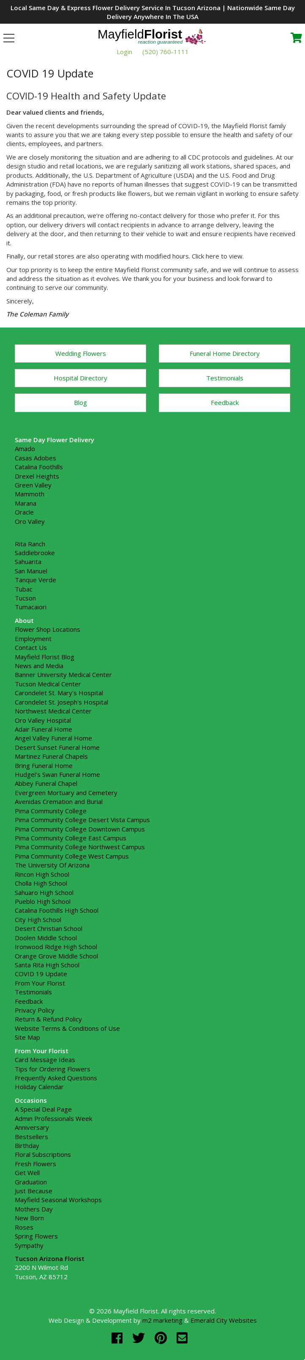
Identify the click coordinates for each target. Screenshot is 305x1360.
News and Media (39, 665)
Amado (25, 448)
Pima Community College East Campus (70, 838)
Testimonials (224, 378)
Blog (80, 402)
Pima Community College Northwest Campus (80, 846)
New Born (29, 1218)
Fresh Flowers (35, 1163)
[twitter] (140, 1337)
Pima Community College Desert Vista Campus (82, 819)
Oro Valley (30, 521)
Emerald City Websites (224, 1320)
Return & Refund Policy (48, 1019)
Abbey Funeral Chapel (46, 783)
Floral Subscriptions (43, 1154)
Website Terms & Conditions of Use (67, 1028)
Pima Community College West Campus (72, 856)
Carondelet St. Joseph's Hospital (61, 702)
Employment (33, 638)
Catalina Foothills (39, 467)
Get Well (27, 1172)
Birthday (27, 1145)
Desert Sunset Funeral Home (57, 747)
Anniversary (32, 1127)
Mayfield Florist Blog (44, 656)
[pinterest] (162, 1337)
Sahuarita (28, 561)
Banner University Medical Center (63, 674)
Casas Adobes (35, 458)
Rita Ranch (30, 544)
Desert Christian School (48, 928)
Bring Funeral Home (44, 765)
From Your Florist (40, 983)
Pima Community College (51, 811)
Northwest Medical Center (53, 711)
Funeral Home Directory (225, 353)
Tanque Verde (35, 579)
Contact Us (31, 647)
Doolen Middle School (46, 937)
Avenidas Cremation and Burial (59, 801)
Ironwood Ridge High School (56, 946)
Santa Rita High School (47, 965)
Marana (25, 503)
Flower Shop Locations (47, 629)
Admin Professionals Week (53, 1118)
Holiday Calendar (39, 1086)
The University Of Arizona (52, 865)
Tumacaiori (30, 607)
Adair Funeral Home (43, 729)
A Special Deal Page (43, 1109)
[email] (182, 1337)
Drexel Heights (37, 476)
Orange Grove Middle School (56, 956)
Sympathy (29, 1245)
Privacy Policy (34, 1010)
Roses (24, 1227)
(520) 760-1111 (165, 51)
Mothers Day (34, 1209)
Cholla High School (41, 883)
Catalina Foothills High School (56, 910)
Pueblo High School (43, 901)
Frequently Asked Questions (56, 1078)
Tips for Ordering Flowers (52, 1069)
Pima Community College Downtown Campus (80, 829)
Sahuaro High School (44, 892)
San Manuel (31, 571)
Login (124, 51)
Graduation (31, 1182)
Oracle (24, 512)
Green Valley (33, 485)
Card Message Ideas (45, 1059)
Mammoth (29, 494)
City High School (38, 919)
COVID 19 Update (41, 973)
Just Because (33, 1191)
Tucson (25, 598)
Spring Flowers (36, 1236)
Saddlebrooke (35, 552)
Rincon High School (42, 874)
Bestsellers (31, 1136)
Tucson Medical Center (48, 684)
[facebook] (119, 1337)
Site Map (27, 1037)
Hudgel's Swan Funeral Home (57, 774)
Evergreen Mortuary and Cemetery (66, 792)
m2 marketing (162, 1320)
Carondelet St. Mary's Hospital (59, 692)
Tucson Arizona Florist (49, 1258)
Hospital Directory (80, 378)
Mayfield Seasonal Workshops (58, 1199)
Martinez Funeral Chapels (51, 756)
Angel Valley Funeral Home (53, 738)
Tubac (24, 589)
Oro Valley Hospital (43, 720)
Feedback (225, 402)
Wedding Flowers (80, 353)
